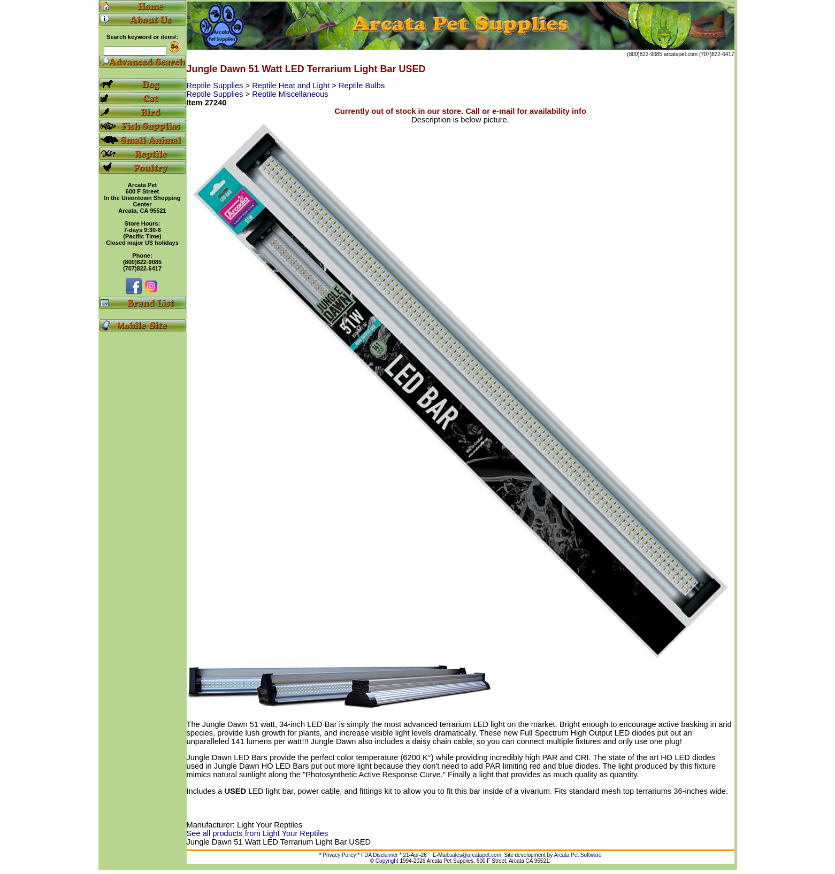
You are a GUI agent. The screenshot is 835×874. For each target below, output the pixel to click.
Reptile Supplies (216, 85)
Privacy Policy (339, 855)
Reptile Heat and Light (292, 85)
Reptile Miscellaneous (290, 94)
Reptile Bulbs (362, 85)
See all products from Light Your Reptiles (257, 833)
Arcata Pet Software (577, 855)
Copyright (387, 861)
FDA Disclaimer (379, 855)
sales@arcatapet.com (475, 855)
